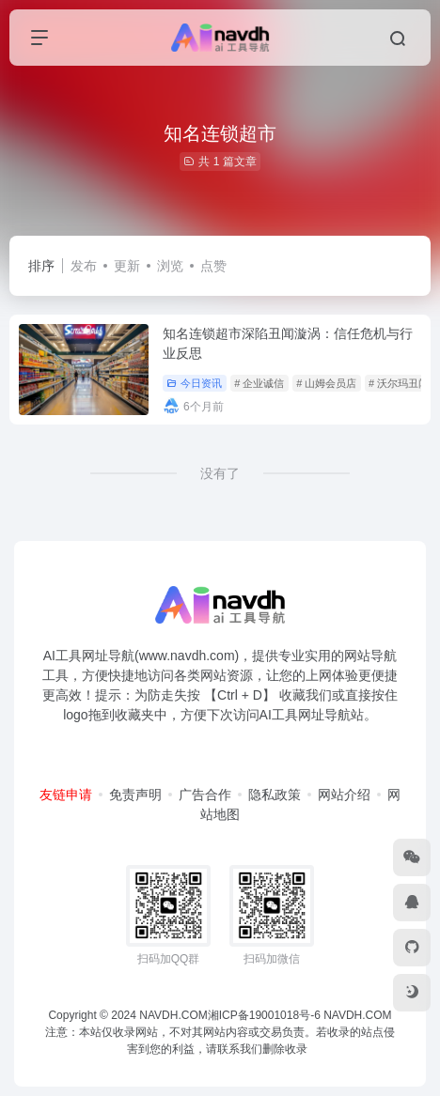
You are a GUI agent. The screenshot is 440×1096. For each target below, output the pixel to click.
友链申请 (65, 794)
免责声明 (135, 794)
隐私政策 (274, 794)
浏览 (170, 265)
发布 (84, 265)
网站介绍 (344, 794)
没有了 (220, 473)
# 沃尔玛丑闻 (399, 383)
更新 (127, 265)
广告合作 (205, 794)
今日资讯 (194, 383)
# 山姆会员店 (326, 383)
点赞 (213, 265)
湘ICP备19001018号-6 (264, 1015)
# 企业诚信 (259, 383)
